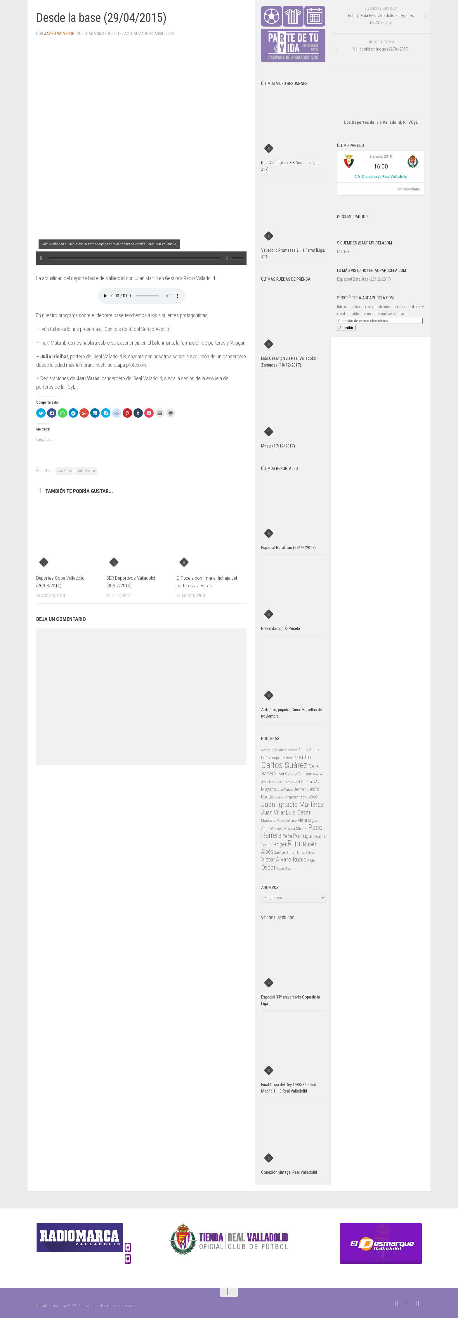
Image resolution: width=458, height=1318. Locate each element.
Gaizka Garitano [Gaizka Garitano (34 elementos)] (298, 774)
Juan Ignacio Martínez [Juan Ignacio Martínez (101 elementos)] (292, 804)
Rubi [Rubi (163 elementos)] (294, 843)
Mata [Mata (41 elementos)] (302, 820)
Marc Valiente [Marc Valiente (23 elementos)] (286, 821)
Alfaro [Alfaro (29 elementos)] (303, 749)
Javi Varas (65, 471)
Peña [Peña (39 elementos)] (287, 836)
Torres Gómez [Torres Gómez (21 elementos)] (306, 852)
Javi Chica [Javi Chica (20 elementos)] (268, 782)
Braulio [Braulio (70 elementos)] (302, 757)
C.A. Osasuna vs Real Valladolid (380, 176)
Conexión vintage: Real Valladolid (289, 1172)
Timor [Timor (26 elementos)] (291, 852)
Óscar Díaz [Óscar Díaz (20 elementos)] (284, 869)
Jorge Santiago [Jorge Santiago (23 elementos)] (295, 797)
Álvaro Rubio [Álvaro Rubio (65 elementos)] (291, 859)
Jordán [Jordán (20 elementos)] (278, 797)
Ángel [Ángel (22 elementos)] (311, 860)
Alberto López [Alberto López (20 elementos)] (269, 750)
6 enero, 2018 (381, 156)
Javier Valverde (59, 33)
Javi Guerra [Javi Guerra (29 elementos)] (303, 781)
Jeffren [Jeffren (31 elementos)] (300, 789)
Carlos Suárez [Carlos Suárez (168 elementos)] (284, 765)
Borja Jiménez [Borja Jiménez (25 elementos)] (281, 758)
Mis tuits (344, 251)
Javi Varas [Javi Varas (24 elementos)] (285, 789)
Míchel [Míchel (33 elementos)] (302, 828)
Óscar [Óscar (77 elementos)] (268, 867)
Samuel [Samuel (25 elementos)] (280, 852)
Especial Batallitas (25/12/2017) (364, 279)
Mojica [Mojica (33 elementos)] (289, 828)
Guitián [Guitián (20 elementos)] (318, 774)
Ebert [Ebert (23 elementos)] (280, 774)
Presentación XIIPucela (280, 628)
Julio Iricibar (86, 471)
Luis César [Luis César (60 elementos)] (298, 812)
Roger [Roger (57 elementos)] (280, 844)
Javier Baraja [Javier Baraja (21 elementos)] (284, 782)
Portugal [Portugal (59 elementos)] (303, 835)
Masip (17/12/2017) (278, 446)
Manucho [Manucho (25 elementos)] (268, 820)
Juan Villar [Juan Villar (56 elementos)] (273, 812)
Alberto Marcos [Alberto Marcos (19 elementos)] (287, 750)
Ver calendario (408, 189)
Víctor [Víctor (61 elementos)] (268, 859)
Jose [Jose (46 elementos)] (313, 796)
